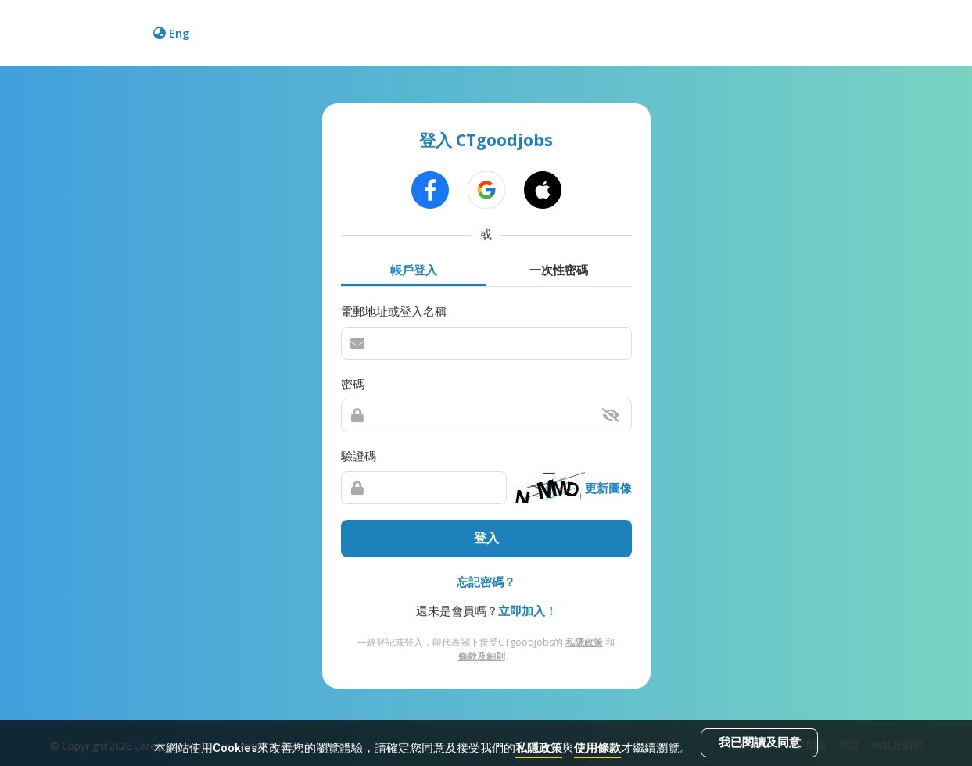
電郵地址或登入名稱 (394, 312)
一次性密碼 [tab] (558, 269)
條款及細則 (481, 656)
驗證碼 (358, 456)
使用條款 (597, 748)
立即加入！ (527, 611)
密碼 (352, 384)
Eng (171, 33)
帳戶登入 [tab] (413, 269)
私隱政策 (538, 748)
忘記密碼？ (486, 581)
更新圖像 (608, 488)
